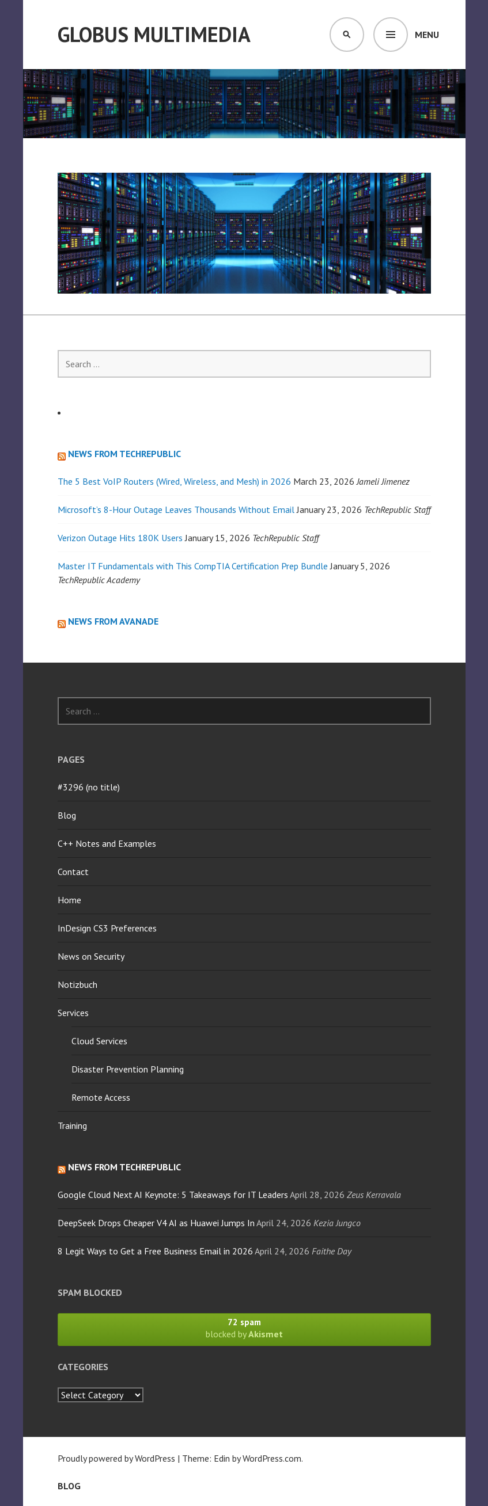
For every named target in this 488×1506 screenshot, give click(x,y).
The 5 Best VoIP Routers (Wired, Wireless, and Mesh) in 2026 (174, 481)
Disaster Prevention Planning (127, 1069)
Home (69, 900)
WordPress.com (272, 1458)
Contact (73, 871)
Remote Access (100, 1097)
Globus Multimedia (154, 34)
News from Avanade (113, 621)
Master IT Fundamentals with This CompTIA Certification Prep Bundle (193, 566)
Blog (67, 815)
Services (73, 1012)
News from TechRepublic (124, 453)
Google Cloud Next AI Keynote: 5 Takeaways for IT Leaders (173, 1194)
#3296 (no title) (89, 787)
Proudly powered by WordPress (116, 1458)
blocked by (244, 1328)
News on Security (91, 956)
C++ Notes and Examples (107, 843)
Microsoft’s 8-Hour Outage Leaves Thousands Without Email (176, 509)
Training (72, 1125)
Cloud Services (99, 1041)
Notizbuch (77, 984)
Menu (427, 34)
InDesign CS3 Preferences (107, 928)
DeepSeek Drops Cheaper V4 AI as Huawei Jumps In (156, 1223)
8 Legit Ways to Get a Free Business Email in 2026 (155, 1251)
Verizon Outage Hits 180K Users (120, 537)
